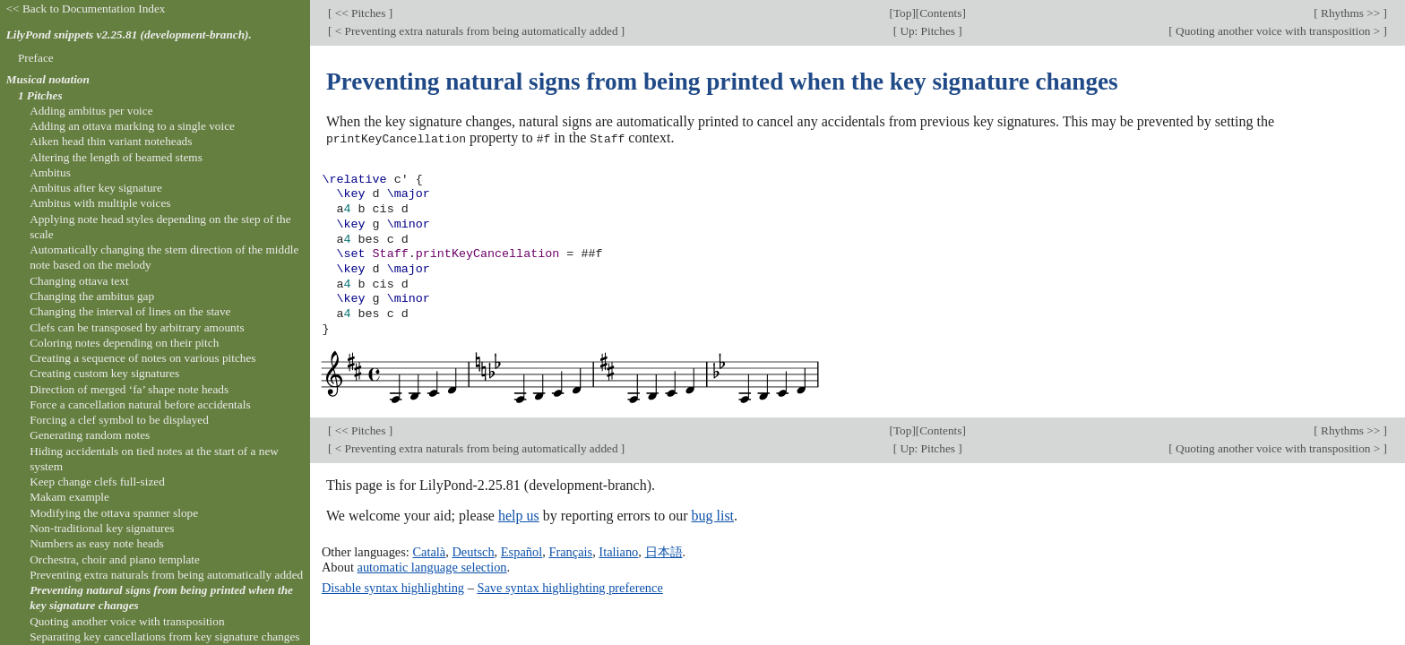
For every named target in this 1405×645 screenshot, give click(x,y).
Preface (36, 57)
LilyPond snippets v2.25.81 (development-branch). (129, 34)
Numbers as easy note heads (97, 543)
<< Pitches (360, 13)
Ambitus (50, 172)
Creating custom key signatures (104, 373)
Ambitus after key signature (96, 187)
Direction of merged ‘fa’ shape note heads (129, 389)
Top (902, 13)
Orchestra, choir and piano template (115, 559)
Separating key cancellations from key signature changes (164, 636)
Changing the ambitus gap (92, 296)
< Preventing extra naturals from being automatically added (476, 31)
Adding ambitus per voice (91, 110)
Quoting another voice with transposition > (1278, 31)
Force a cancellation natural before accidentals (140, 404)
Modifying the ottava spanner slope (114, 513)
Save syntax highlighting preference (569, 587)
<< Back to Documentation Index (86, 8)
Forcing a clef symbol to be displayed (119, 419)
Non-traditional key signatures (102, 528)
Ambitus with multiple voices (100, 203)
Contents (940, 13)
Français (570, 552)
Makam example (69, 496)
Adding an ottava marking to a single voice (132, 126)
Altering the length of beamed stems (116, 157)
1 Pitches (40, 95)
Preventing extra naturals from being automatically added (166, 574)
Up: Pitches (927, 31)
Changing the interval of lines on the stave (130, 311)
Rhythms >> (1350, 13)
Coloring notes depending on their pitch (124, 342)
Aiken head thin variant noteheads (111, 141)
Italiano (618, 552)
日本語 (664, 552)
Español (521, 552)
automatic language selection (432, 566)
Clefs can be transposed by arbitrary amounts (137, 327)
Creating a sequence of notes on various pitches (142, 358)
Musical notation (48, 79)
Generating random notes (90, 435)
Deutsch (473, 552)
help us (518, 515)
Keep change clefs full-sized (97, 481)
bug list (712, 515)
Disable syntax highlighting (393, 587)
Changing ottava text (79, 281)
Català (428, 552)
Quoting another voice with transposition (127, 621)
